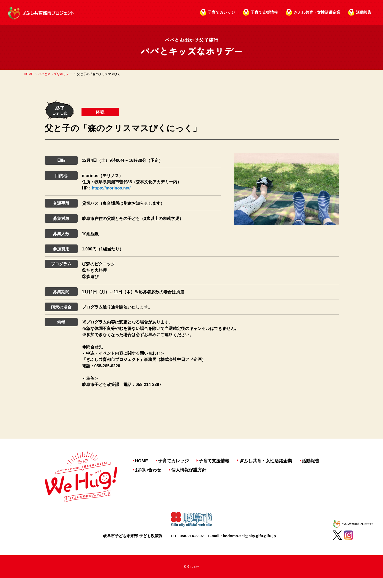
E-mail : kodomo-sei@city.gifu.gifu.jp (242, 536)
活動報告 (363, 12)
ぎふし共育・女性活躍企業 (317, 12)
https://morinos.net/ (111, 188)
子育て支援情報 (264, 12)
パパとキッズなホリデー (55, 74)
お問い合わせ (148, 470)
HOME (28, 74)
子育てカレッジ (221, 12)
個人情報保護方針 (188, 470)
